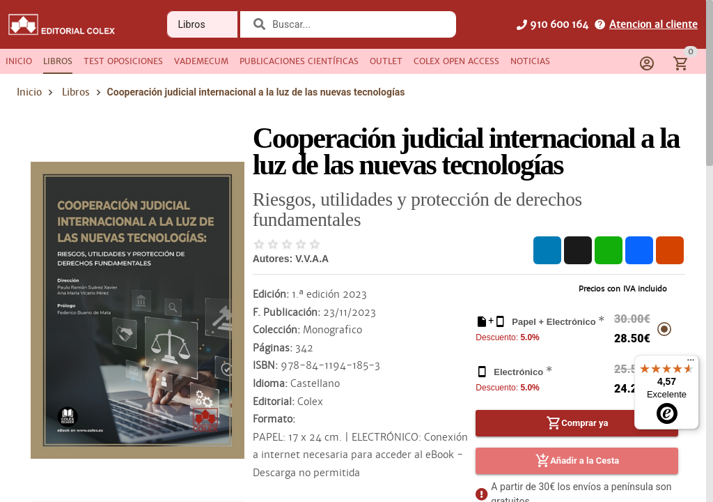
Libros (76, 92)
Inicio (29, 92)
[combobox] (356, 24)
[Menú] (690, 363)
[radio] (259, 244)
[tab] (19, 61)
